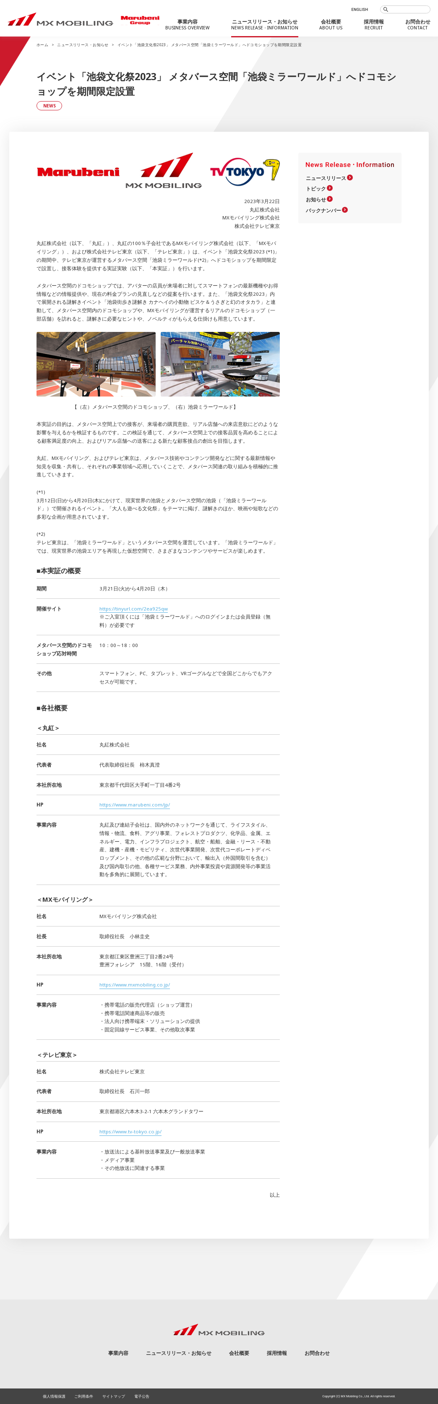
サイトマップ (113, 1396)
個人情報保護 (54, 1396)
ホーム (42, 44)
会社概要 (239, 1353)
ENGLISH (359, 9)
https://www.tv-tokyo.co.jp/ (130, 1131)
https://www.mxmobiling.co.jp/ (134, 984)
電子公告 (141, 1396)
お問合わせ (317, 1353)
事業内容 (118, 1353)
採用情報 (277, 1353)
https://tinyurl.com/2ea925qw (133, 608)
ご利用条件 (83, 1396)
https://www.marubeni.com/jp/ (134, 804)
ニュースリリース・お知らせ (83, 44)
